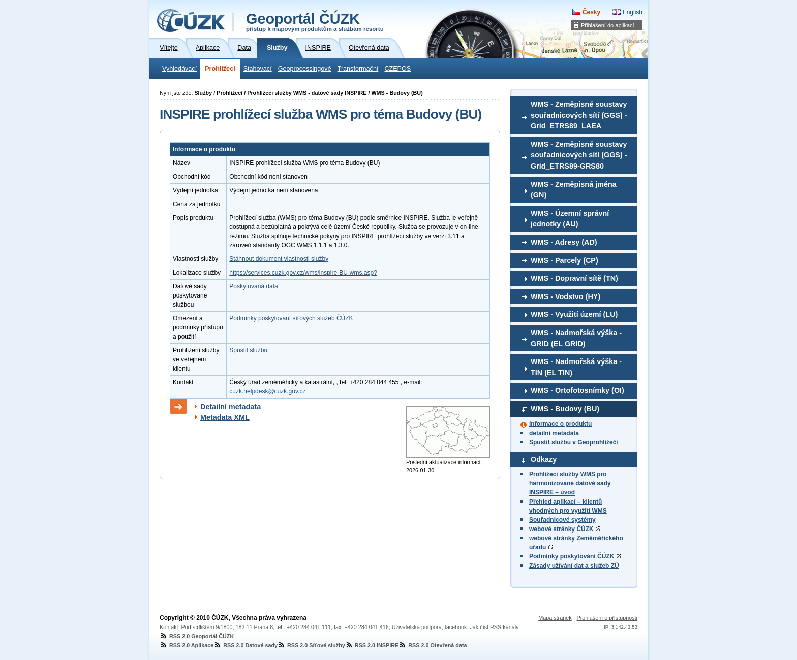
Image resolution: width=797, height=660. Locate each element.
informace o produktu (560, 423)
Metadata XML (225, 417)
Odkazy (544, 459)
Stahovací (257, 68)
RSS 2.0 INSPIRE (371, 645)
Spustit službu (248, 350)
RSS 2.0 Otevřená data (432, 645)
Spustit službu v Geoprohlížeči (573, 442)
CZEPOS (397, 68)
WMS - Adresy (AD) (564, 242)
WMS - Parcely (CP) (564, 260)
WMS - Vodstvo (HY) (565, 296)
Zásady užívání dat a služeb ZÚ (574, 565)
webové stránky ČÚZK (564, 529)
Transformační (358, 68)
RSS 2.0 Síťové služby (311, 645)
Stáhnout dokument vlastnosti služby (278, 258)
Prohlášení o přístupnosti (607, 618)
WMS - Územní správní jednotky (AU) (570, 218)
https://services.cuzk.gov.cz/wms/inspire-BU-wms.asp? (303, 272)
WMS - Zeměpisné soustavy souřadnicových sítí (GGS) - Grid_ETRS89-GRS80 (579, 155)
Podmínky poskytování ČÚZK (575, 556)
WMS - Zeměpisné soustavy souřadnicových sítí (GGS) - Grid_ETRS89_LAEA (579, 115)
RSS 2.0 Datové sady (245, 645)
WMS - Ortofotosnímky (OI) (577, 390)
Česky (591, 12)
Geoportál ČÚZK (315, 21)
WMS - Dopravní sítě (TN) (574, 278)
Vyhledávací (179, 68)
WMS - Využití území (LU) (574, 314)
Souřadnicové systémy (562, 519)
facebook (456, 627)
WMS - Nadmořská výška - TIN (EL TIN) (576, 367)
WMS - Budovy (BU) (565, 409)
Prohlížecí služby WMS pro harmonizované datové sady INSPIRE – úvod (570, 483)
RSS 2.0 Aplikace (186, 645)
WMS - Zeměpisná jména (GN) (574, 190)
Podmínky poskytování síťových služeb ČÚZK (291, 318)
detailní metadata (554, 433)
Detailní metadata (230, 407)
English (632, 12)
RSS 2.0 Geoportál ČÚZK (197, 636)
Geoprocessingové (304, 68)
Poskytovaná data (253, 286)
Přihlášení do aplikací (607, 25)
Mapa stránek (554, 618)
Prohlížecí (220, 68)
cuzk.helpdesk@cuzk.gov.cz (267, 391)
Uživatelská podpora (417, 627)
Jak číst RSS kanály (494, 627)
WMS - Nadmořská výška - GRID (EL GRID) (576, 338)
